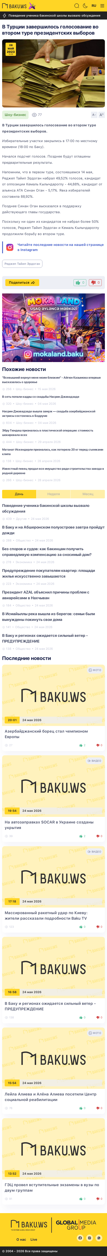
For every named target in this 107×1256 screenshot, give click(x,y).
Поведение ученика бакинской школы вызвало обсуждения (51, 15)
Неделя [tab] (53, 494)
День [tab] (19, 494)
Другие (21, 518)
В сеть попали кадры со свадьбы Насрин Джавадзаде (40, 396)
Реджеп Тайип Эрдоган (22, 263)
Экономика (24, 562)
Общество (23, 540)
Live (33, 1240)
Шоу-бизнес (15, 115)
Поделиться (22, 282)
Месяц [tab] (87, 494)
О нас (21, 1240)
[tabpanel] (53, 577)
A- (94, 114)
